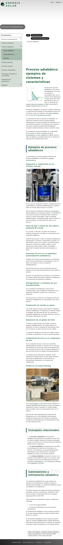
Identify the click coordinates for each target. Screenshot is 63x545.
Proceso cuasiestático (8, 70)
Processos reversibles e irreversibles (9, 74)
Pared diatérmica (9, 54)
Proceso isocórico (7, 66)
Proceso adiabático (8, 47)
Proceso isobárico (7, 62)
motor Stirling (34, 403)
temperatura (55, 211)
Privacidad (47, 542)
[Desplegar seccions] (20, 39)
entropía (56, 440)
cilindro (29, 166)
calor (47, 98)
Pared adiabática (9, 50)
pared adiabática (53, 113)
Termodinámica (6, 35)
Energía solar (13, 4)
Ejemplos (6, 58)
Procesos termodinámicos (9, 39)
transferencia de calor (44, 115)
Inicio (52, 2)
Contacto (39, 542)
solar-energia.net (28, 542)
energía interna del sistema (34, 104)
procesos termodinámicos (35, 461)
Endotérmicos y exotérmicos (6, 80)
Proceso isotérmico (8, 43)
